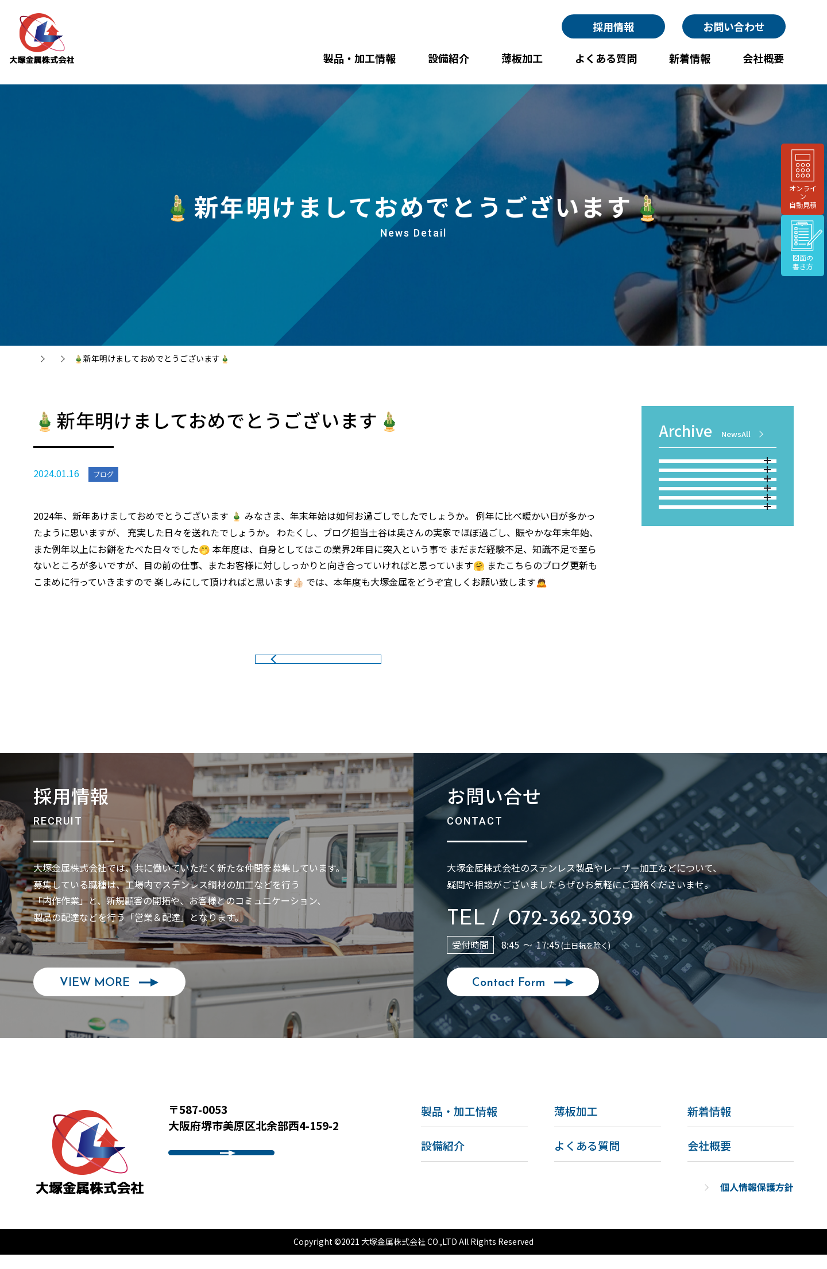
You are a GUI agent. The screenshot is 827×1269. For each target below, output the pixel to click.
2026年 (719, 470)
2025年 (719, 497)
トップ (45, 358)
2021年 (719, 609)
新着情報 (94, 358)
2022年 (719, 581)
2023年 (719, 553)
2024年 (719, 526)
